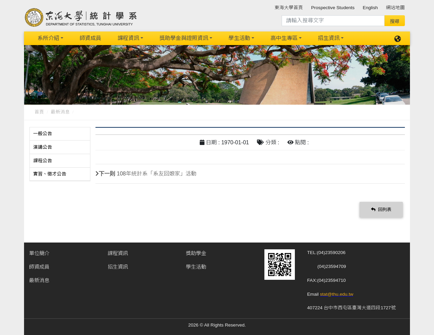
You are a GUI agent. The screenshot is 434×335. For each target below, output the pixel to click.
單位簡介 (39, 253)
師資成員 (90, 38)
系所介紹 (48, 38)
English (370, 7)
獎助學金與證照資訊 (183, 38)
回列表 (381, 209)
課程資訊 (128, 38)
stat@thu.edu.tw (336, 293)
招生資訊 (329, 38)
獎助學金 (196, 253)
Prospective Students (332, 7)
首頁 (39, 111)
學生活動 (239, 38)
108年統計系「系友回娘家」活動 (156, 173)
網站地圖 (395, 7)
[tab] (60, 134)
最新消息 (60, 111)
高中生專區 (284, 38)
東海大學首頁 (289, 7)
